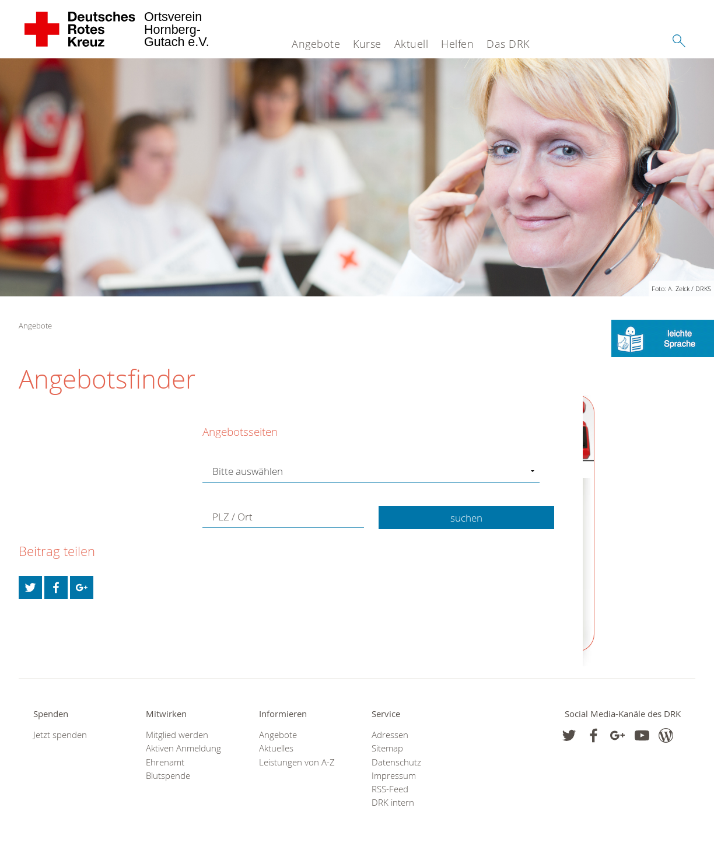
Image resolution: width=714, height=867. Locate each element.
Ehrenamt (165, 762)
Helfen (457, 44)
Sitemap (387, 748)
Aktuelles (276, 748)
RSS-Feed (390, 789)
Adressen (390, 734)
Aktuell (411, 44)
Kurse (367, 44)
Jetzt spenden (60, 734)
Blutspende (168, 775)
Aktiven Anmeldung (183, 748)
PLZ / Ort (232, 516)
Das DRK (508, 44)
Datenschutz (396, 762)
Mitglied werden (177, 734)
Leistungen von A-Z (297, 762)
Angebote (316, 44)
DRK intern (393, 802)
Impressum (394, 775)
